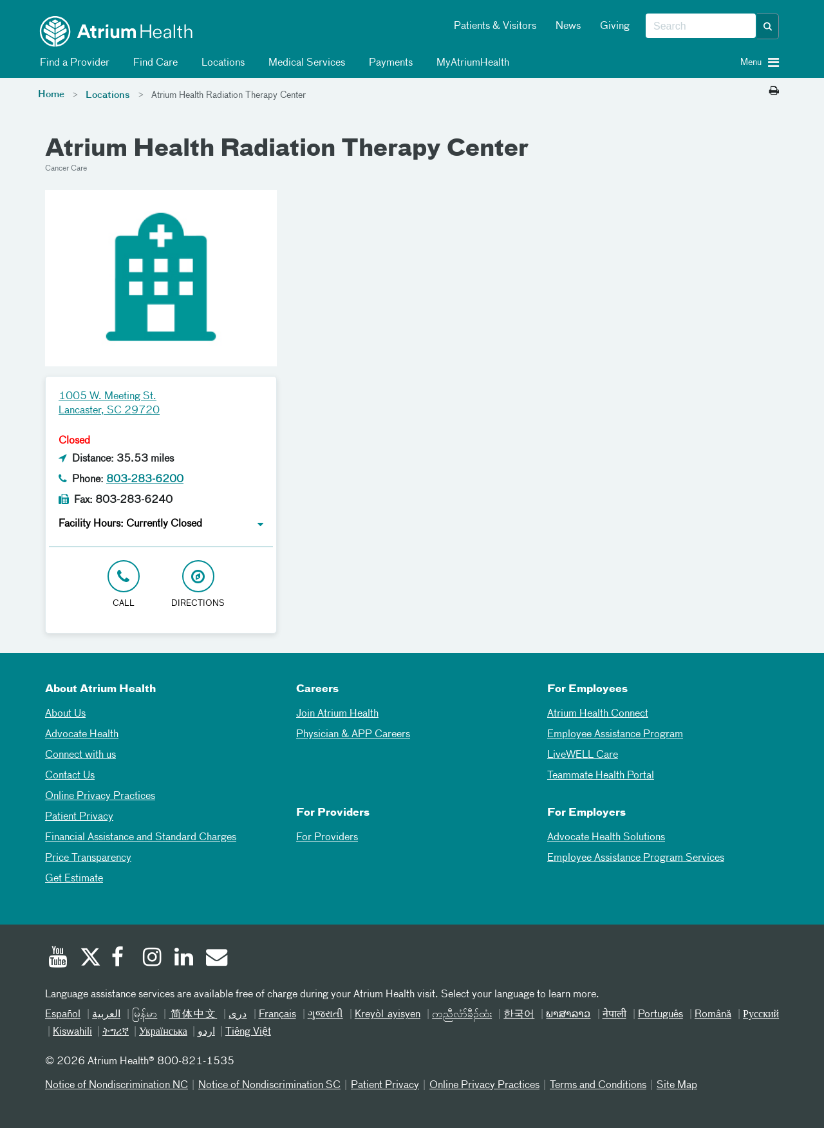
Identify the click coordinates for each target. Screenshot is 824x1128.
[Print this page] (774, 91)
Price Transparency (88, 858)
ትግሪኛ (115, 1032)
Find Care (153, 63)
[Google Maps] (537, 412)
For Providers (327, 837)
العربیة (106, 1015)
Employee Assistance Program (615, 734)
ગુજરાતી (325, 1015)
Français (277, 1015)
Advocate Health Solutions (606, 837)
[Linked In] (184, 959)
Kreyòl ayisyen (387, 1015)
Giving (615, 26)
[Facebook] (121, 959)
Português (660, 1015)
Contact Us (70, 776)
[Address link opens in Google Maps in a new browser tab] (198, 585)
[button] (768, 26)
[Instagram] (152, 959)
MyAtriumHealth (470, 63)
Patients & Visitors (495, 26)
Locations (221, 63)
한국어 (518, 1015)
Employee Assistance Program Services (635, 858)
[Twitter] (89, 959)
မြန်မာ (144, 1015)
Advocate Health (81, 734)
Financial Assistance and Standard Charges (140, 837)
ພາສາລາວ (568, 1015)
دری (238, 1015)
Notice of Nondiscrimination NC (116, 1085)
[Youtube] (58, 959)
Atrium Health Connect (597, 714)
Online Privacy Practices (100, 796)
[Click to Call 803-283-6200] (123, 585)
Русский (761, 1015)
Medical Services (304, 63)
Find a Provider (72, 63)
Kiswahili (72, 1032)
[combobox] (701, 26)
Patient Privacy (79, 817)
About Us (65, 714)
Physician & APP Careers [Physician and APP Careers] (353, 734)
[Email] (216, 959)
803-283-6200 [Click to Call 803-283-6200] (144, 480)
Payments (388, 63)
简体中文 (193, 1015)
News (568, 26)
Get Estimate (74, 879)
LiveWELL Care (582, 755)
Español (62, 1015)
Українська (163, 1032)
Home (51, 94)
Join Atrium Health (337, 714)
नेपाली (614, 1015)
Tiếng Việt (248, 1032)
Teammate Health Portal (600, 776)
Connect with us (80, 755)
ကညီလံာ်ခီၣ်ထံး (462, 1015)
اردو (206, 1032)
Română (713, 1015)
